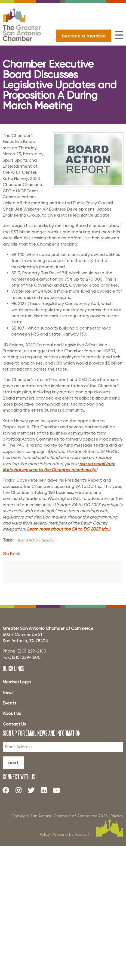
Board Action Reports (36, 540)
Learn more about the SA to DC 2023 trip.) (68, 529)
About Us (12, 713)
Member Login (17, 682)
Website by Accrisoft (72, 834)
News (8, 692)
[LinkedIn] (46, 790)
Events (9, 703)
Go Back (11, 553)
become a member (84, 36)
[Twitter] (33, 790)
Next (13, 762)
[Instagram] (20, 790)
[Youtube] (58, 790)
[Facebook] (8, 790)
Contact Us (14, 724)
